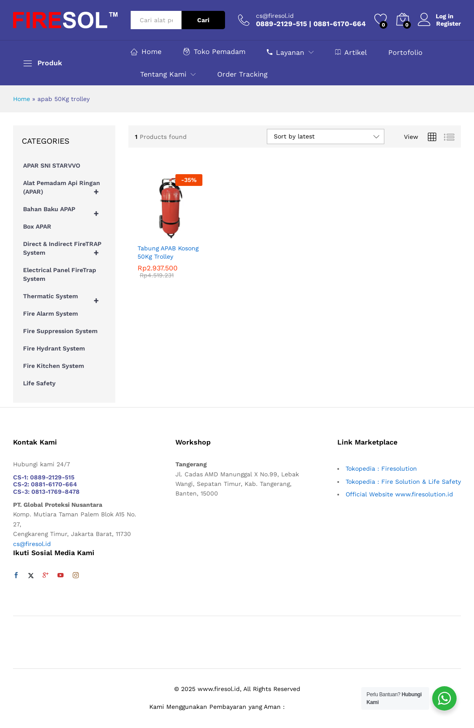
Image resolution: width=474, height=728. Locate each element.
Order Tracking (242, 74)
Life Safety (39, 383)
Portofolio (405, 52)
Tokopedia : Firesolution (381, 468)
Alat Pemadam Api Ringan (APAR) (65, 189)
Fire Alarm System (50, 313)
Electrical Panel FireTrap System (59, 274)
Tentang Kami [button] (163, 74)
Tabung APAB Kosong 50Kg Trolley (168, 252)
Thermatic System (65, 298)
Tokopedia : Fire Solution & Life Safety (403, 481)
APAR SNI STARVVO (51, 165)
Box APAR (37, 226)
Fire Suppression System (60, 330)
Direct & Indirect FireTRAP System (65, 250)
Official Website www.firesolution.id (399, 494)
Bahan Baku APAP (65, 211)
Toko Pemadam (214, 51)
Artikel (351, 52)
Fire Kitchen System (53, 365)
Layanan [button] (285, 52)
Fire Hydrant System (54, 348)
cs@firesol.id (275, 15)
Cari (203, 20)
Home (146, 51)
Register (448, 23)
